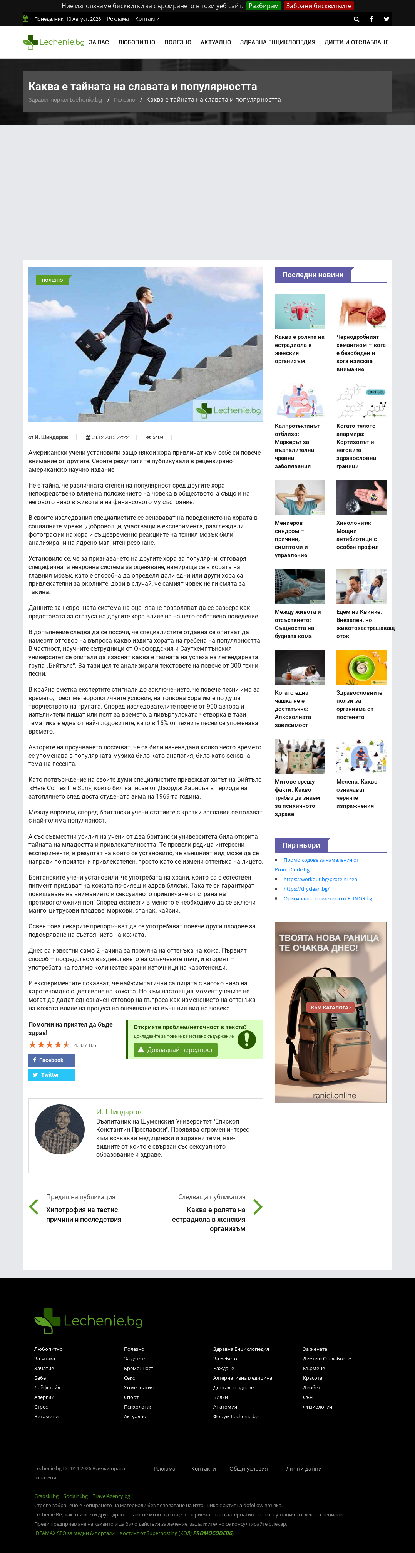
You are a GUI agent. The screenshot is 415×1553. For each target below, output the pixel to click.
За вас (99, 42)
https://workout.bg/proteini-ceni (321, 879)
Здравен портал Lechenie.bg (65, 100)
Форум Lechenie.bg (235, 1416)
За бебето (225, 1358)
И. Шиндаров (51, 437)
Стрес (41, 1406)
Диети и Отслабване (327, 1358)
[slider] (49, 1044)
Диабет (311, 1387)
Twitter (46, 1075)
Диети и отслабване (356, 42)
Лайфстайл (47, 1387)
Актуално (216, 42)
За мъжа (44, 1358)
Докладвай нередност (175, 1049)
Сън (308, 1397)
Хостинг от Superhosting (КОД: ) (177, 1533)
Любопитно (136, 42)
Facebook (48, 1060)
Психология (138, 1406)
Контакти (147, 18)
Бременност (138, 1368)
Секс (129, 1377)
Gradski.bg (46, 1496)
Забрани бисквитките (318, 6)
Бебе (40, 1377)
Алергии (44, 1397)
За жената (315, 1348)
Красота (312, 1377)
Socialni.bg (76, 1496)
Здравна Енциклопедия (241, 1348)
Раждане (223, 1368)
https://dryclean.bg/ (307, 888)
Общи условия (248, 1468)
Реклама (118, 18)
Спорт (131, 1397)
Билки (220, 1397)
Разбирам (264, 6)
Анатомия (225, 1406)
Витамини (46, 1416)
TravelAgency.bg (111, 1496)
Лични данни (304, 1468)
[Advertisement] (207, 182)
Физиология (317, 1406)
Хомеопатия (139, 1387)
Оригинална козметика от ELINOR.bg (328, 898)
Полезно (177, 42)
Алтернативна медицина (242, 1377)
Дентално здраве (233, 1387)
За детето (135, 1358)
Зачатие (44, 1368)
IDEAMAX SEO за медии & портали (75, 1533)
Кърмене (314, 1368)
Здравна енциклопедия (277, 42)
